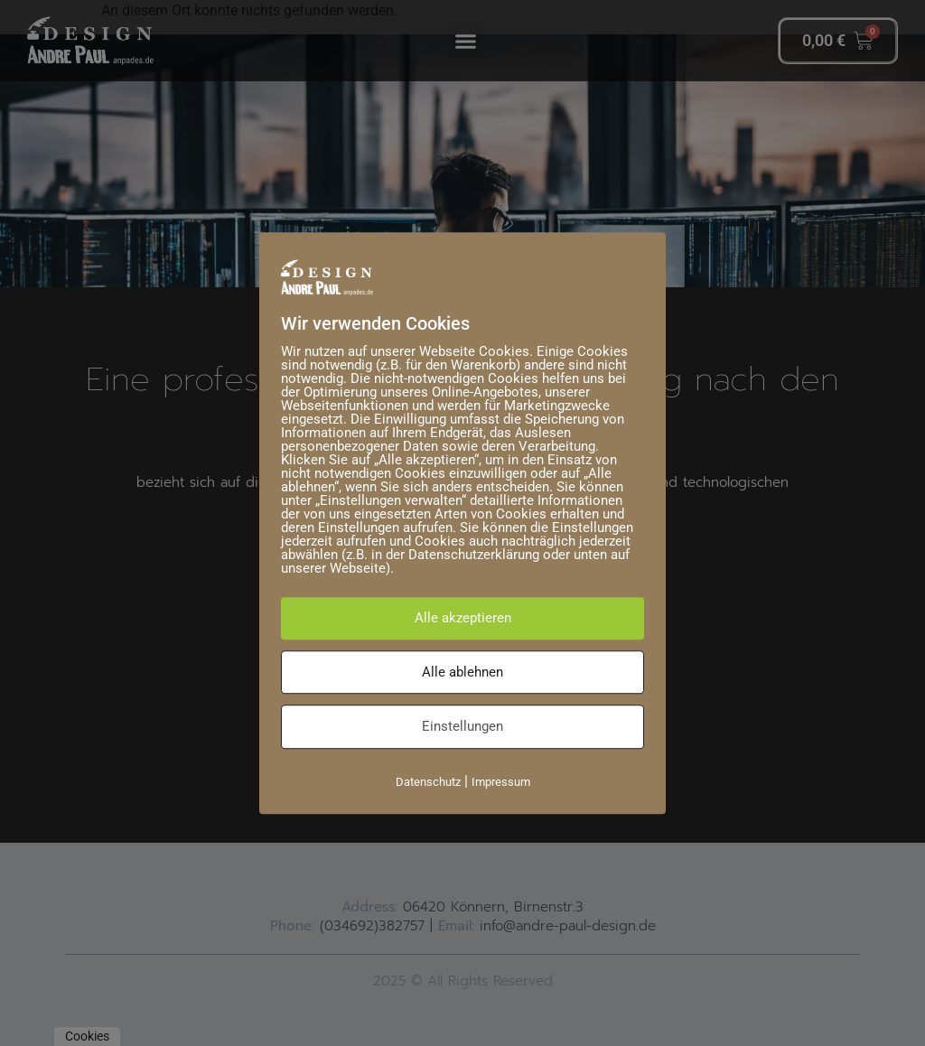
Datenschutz (428, 782)
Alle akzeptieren (463, 618)
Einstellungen (462, 726)
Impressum (501, 782)
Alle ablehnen (462, 672)
